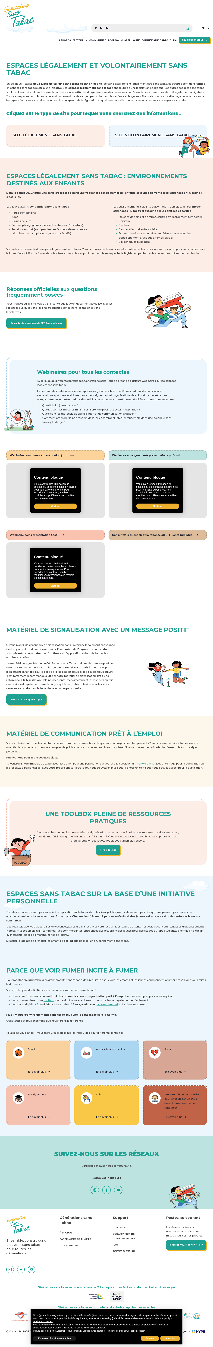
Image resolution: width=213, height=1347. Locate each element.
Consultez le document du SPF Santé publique (38, 323)
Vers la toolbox (108, 853)
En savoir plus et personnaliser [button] (54, 1338)
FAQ (115, 1248)
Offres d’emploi (124, 1254)
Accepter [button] (170, 1338)
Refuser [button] (150, 1338)
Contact (119, 1231)
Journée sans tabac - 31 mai (159, 40)
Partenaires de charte (75, 1242)
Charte (126, 40)
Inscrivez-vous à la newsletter (180, 1252)
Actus (136, 40)
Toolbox (113, 40)
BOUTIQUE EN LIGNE (192, 40)
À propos (65, 40)
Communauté (97, 40)
